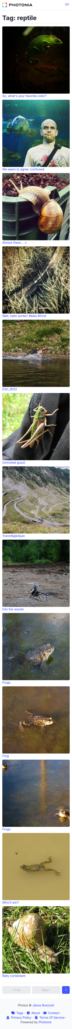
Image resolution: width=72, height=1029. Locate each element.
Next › (46, 990)
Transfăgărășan (36, 502)
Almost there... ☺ (36, 208)
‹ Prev (16, 990)
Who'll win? (36, 868)
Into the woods (36, 575)
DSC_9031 (36, 355)
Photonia (45, 1022)
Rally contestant (36, 942)
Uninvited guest (36, 428)
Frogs (36, 648)
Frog (36, 722)
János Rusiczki (43, 1005)
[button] (67, 5)
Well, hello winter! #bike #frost (36, 282)
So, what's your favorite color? (36, 62)
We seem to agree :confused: (36, 135)
